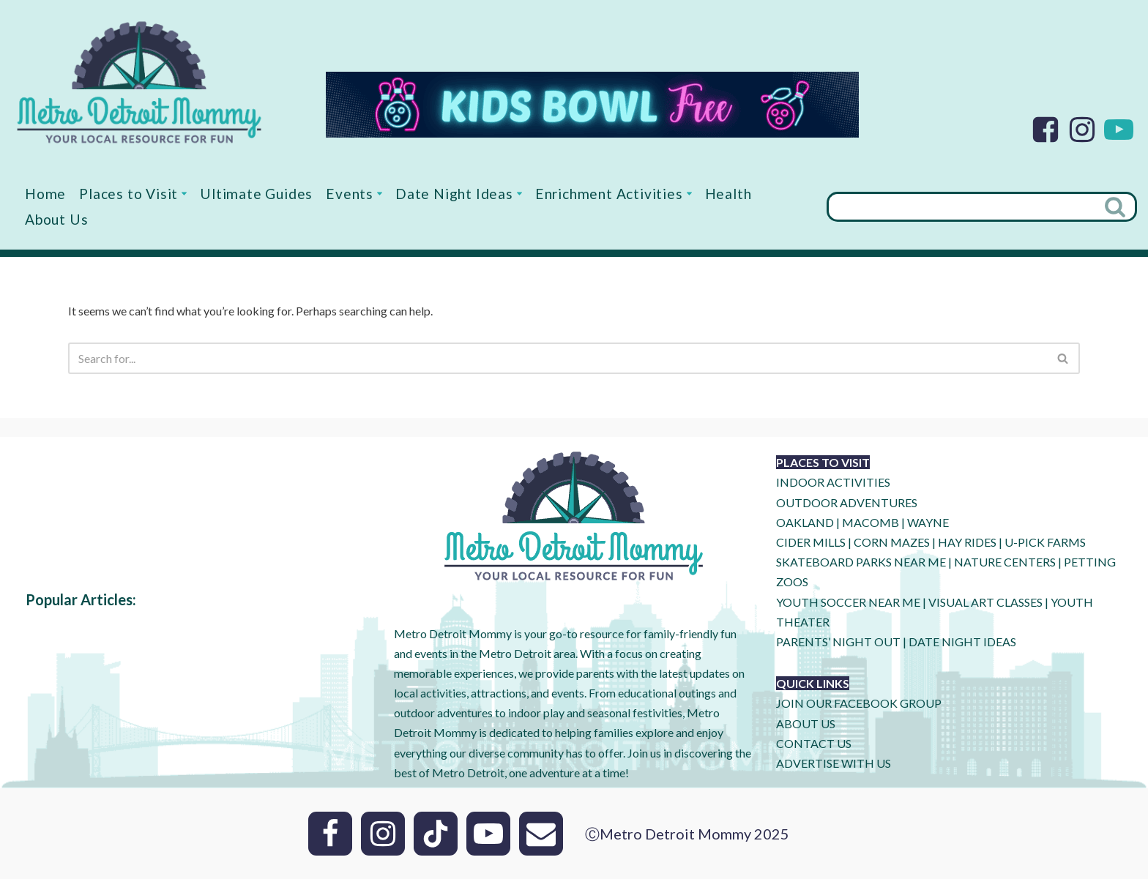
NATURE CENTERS (1005, 562)
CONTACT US (813, 743)
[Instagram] (1082, 129)
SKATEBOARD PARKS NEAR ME (862, 562)
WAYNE (928, 522)
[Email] (541, 834)
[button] (184, 193)
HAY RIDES (967, 542)
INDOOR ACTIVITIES (833, 482)
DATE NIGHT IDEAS (962, 641)
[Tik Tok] (436, 834)
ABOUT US (805, 723)
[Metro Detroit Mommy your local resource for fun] (139, 82)
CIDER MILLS (811, 542)
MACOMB (870, 522)
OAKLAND (805, 522)
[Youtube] (1118, 129)
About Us (56, 219)
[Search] (961, 207)
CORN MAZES (892, 542)
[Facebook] (1045, 129)
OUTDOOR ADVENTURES (846, 502)
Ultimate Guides (256, 193)
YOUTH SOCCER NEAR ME (848, 602)
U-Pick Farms (1045, 542)
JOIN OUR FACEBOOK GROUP (859, 703)
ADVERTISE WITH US (833, 763)
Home (45, 193)
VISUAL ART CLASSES (985, 602)
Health (728, 193)
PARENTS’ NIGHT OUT (838, 641)
